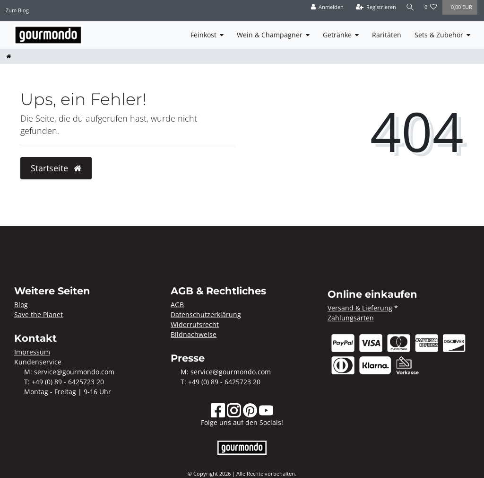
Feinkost (203, 34)
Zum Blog (17, 10)
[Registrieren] (374, 7)
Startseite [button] (56, 168)
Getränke (337, 34)
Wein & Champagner (269, 34)
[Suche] (409, 7)
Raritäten (386, 34)
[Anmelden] (326, 7)
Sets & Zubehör (439, 34)
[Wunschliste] (430, 7)
